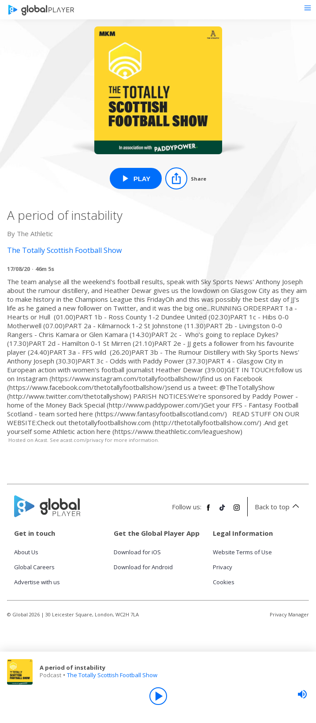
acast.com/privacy (82, 440)
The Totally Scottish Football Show (112, 675)
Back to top (278, 507)
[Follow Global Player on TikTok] (222, 511)
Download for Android (143, 567)
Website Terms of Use (242, 552)
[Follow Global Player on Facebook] (208, 511)
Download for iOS (137, 552)
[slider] (302, 694)
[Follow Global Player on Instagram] (236, 511)
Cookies (223, 582)
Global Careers (34, 567)
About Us (26, 552)
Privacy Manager (289, 614)
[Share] (185, 178)
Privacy (222, 567)
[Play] (158, 696)
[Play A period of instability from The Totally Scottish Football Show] (136, 178)
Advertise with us (37, 582)
